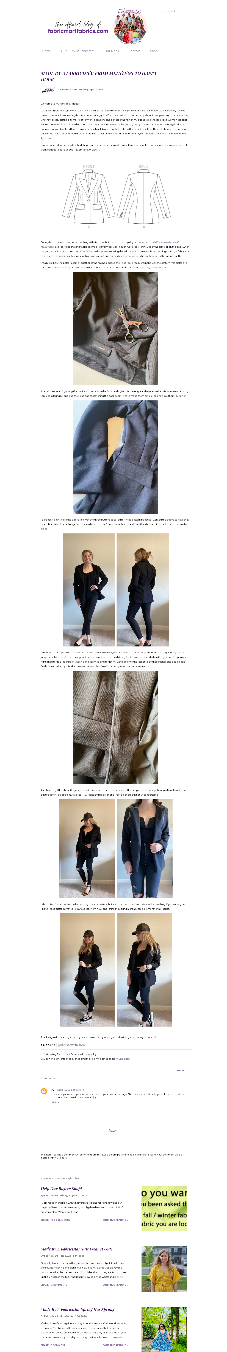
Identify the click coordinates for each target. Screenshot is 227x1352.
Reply (55, 1102)
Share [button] (180, 1070)
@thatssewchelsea (71, 1045)
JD (52, 1089)
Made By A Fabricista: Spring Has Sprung (77, 1309)
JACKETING (122, 1058)
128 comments (60, 1220)
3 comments (59, 1285)
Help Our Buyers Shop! (61, 1188)
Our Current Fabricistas (75, 51)
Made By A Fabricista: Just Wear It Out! (76, 1249)
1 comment (58, 1345)
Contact (132, 51)
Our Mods (109, 51)
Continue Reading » (115, 1220)
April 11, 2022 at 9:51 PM (70, 1089)
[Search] (169, 11)
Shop (152, 51)
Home (44, 51)
